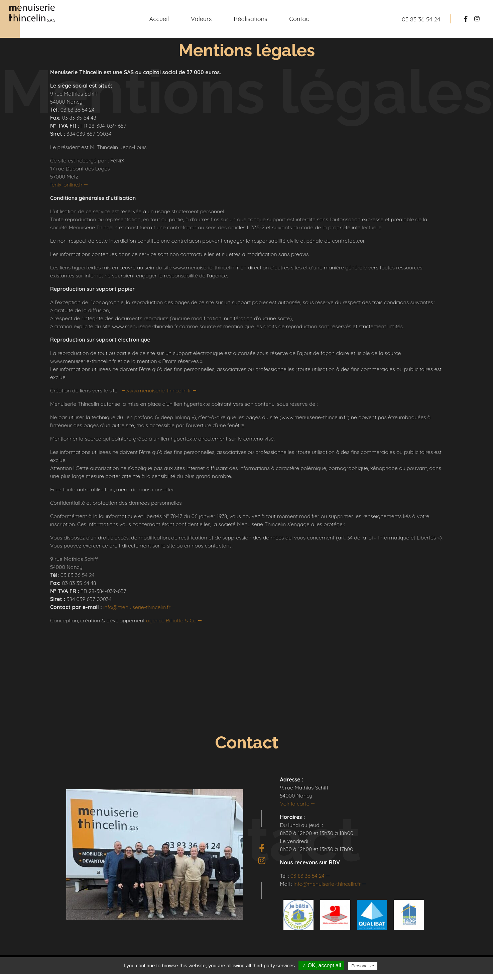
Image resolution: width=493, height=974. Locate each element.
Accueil (159, 19)
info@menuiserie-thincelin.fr (136, 607)
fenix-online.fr (66, 184)
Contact (300, 19)
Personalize (362, 965)
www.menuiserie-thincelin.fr (158, 390)
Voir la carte (295, 803)
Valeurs (201, 19)
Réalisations (250, 19)
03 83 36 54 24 (307, 875)
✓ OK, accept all (321, 965)
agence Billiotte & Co (171, 620)
